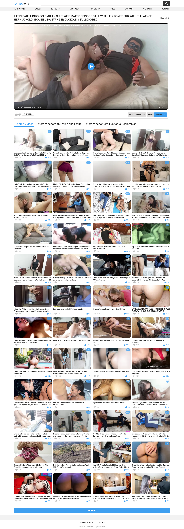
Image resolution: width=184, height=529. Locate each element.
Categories (95, 9)
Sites (113, 9)
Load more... (92, 510)
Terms (102, 523)
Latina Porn (19, 9)
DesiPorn (166, 9)
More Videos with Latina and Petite (59, 124)
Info (130, 114)
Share (150, 114)
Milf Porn (147, 9)
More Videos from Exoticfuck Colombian (111, 124)
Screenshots (140, 114)
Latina (22, 3)
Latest (38, 9)
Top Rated (55, 9)
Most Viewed (75, 9)
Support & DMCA (86, 523)
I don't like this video (19, 115)
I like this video (16, 115)
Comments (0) (160, 114)
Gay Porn (129, 9)
